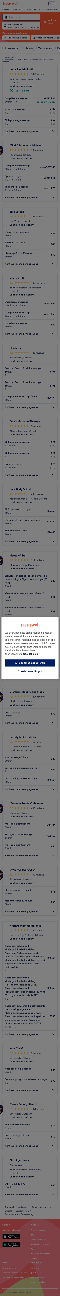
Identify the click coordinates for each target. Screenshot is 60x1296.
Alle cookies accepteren (30, 663)
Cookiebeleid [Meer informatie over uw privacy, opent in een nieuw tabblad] (30, 654)
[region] (30, 648)
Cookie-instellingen (30, 671)
